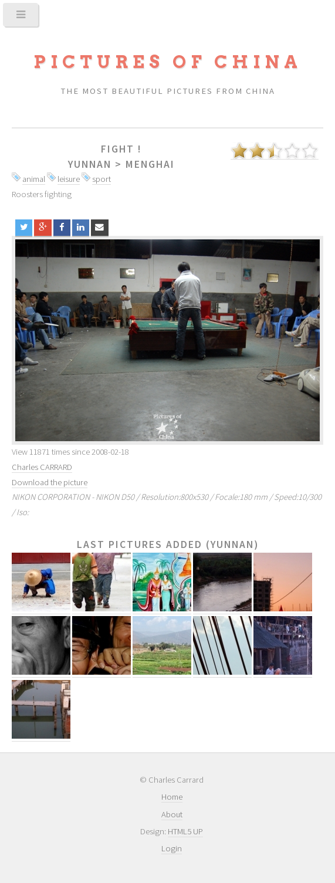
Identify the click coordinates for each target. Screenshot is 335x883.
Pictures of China (167, 62)
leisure (68, 179)
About (171, 814)
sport (101, 179)
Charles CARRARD (42, 467)
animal (33, 179)
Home (171, 796)
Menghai (150, 164)
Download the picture (49, 482)
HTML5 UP (185, 831)
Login (171, 848)
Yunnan (89, 164)
